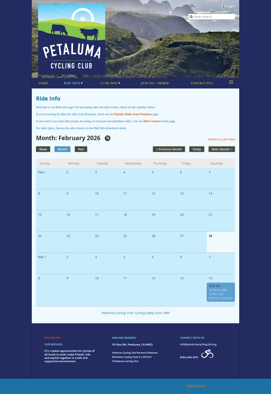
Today (196, 149)
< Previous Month (169, 149)
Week (43, 149)
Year (81, 149)
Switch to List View (221, 139)
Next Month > (222, 149)
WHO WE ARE (52, 338)
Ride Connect (151, 121)
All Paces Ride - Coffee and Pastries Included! (220, 294)
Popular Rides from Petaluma (133, 114)
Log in (231, 6)
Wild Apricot (196, 386)
